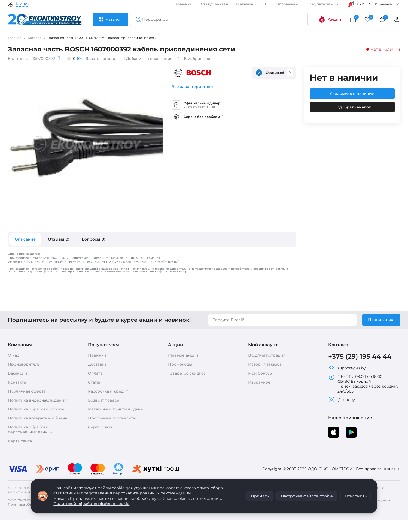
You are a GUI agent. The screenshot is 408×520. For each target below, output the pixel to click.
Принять (260, 496)
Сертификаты (101, 427)
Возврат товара (103, 400)
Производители (24, 364)
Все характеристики (192, 86)
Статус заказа (214, 4)
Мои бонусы (260, 373)
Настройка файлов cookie (307, 496)
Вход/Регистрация (266, 355)
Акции (330, 19)
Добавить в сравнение (146, 58)
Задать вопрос (100, 58)
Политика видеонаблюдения (37, 400)
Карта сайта (20, 441)
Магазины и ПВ (251, 4)
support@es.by (347, 368)
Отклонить (356, 496)
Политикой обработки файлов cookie (91, 503)
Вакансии (17, 373)
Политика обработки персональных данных (30, 429)
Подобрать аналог (352, 107)
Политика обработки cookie (36, 409)
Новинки (183, 4)
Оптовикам (287, 4)
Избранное (259, 382)
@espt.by (341, 399)
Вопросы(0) (93, 239)
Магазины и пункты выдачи (115, 409)
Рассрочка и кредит (108, 391)
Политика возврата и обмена (37, 418)
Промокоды (180, 364)
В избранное (194, 58)
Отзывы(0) (58, 239)
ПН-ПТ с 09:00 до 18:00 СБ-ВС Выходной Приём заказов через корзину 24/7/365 (363, 384)
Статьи (95, 382)
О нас (13, 355)
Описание (25, 239)
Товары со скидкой (187, 373)
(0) (79, 58)
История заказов (265, 364)
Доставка (97, 364)
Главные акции (183, 355)
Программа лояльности (112, 418)
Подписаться (381, 319)
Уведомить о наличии (352, 93)
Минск (22, 4)
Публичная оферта (27, 391)
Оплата (95, 373)
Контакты (17, 382)
